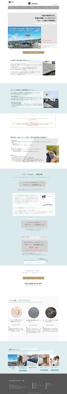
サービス (35, 386)
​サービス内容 (24, 8)
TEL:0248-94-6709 (33, 284)
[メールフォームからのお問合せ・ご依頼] (33, 278)
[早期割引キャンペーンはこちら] (34, 262)
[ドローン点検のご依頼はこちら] (33, 52)
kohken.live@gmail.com (17, 388)
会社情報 (17, 8)
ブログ (38, 8)
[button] (24, 7)
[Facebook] (10, 2)
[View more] (23, 370)
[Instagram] (12, 2)
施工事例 (31, 8)
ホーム (11, 8)
